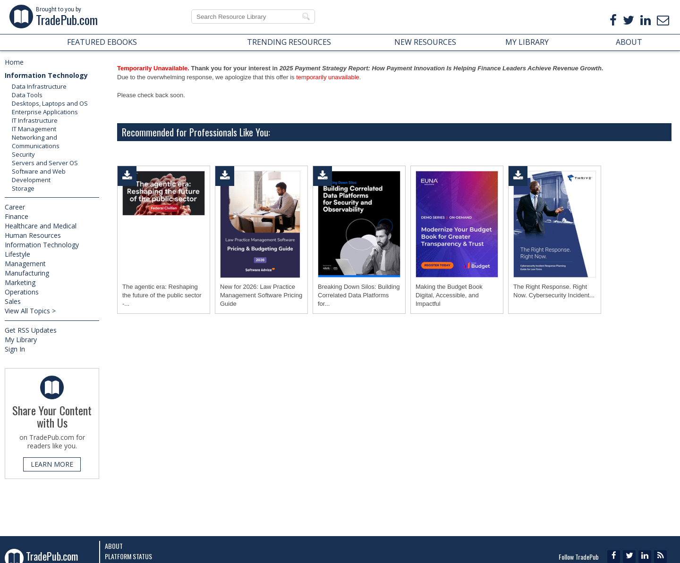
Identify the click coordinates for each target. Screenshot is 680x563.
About (114, 546)
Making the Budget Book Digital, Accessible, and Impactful (449, 295)
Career (15, 206)
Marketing (20, 282)
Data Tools (27, 95)
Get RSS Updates (31, 330)
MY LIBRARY (527, 42)
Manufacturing (27, 273)
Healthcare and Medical (40, 225)
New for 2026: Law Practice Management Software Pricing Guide (261, 295)
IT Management (34, 129)
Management (25, 263)
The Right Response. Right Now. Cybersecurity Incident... (554, 291)
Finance (16, 216)
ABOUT (629, 42)
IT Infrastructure (35, 120)
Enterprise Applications (45, 112)
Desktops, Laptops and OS (50, 103)
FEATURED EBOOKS (102, 42)
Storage (23, 188)
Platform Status (128, 556)
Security (23, 154)
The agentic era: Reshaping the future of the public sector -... (162, 295)
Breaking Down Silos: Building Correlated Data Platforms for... (359, 295)
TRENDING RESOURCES (289, 42)
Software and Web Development (39, 175)
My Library (21, 339)
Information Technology (46, 75)
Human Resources (33, 235)
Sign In (15, 349)
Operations (22, 291)
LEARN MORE (52, 464)
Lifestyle (17, 254)
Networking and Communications (36, 141)
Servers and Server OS (45, 163)
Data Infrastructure (39, 86)
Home (14, 62)
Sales (13, 301)
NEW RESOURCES (425, 42)
